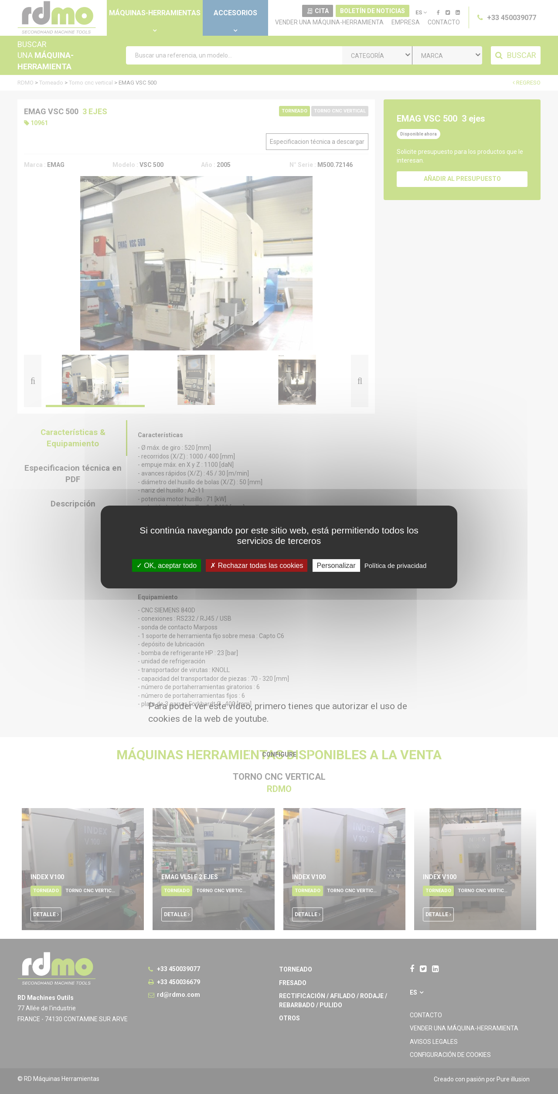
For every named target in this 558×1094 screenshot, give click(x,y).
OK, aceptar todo (166, 565)
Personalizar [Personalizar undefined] (336, 565)
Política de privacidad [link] (395, 565)
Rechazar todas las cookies (256, 565)
